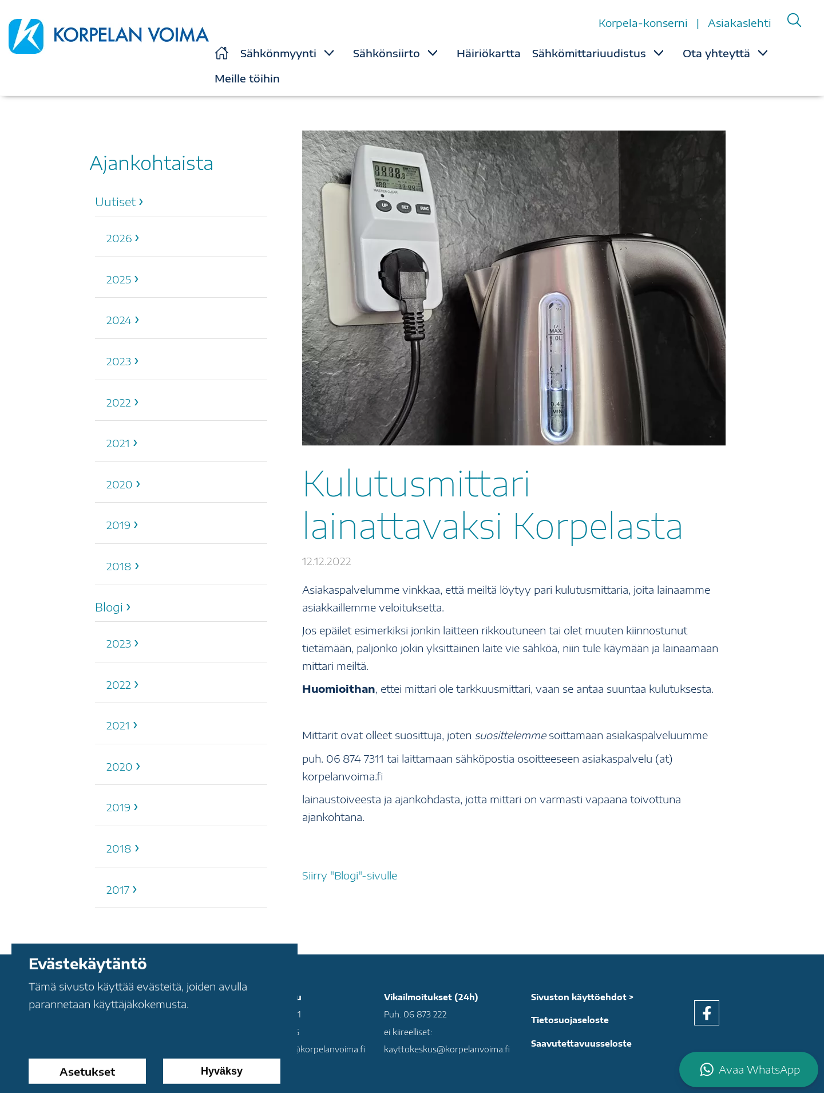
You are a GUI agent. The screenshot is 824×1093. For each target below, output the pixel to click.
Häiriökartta (489, 53)
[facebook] (706, 1012)
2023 (118, 361)
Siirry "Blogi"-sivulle (349, 875)
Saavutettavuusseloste (581, 1043)
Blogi (109, 607)
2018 (119, 566)
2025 (118, 279)
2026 (119, 237)
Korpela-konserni (645, 22)
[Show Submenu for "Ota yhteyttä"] (762, 52)
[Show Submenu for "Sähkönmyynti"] (329, 52)
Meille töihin (247, 78)
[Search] (794, 20)
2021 (118, 442)
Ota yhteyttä (716, 53)
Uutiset (115, 201)
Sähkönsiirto (386, 53)
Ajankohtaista (151, 162)
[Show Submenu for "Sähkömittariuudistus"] (658, 52)
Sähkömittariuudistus (589, 53)
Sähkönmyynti (278, 53)
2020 (119, 484)
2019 (118, 524)
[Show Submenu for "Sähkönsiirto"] (432, 52)
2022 (118, 402)
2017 (117, 889)
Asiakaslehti (739, 22)
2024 (119, 319)
